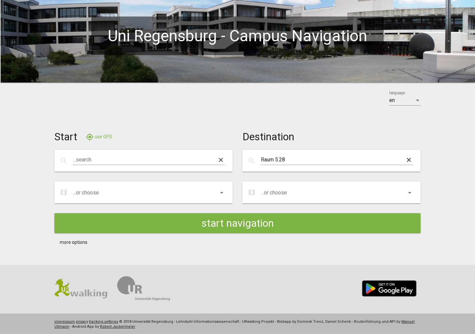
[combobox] (145, 160)
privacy (82, 321)
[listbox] (405, 100)
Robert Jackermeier (117, 326)
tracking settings (103, 321)
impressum (64, 321)
